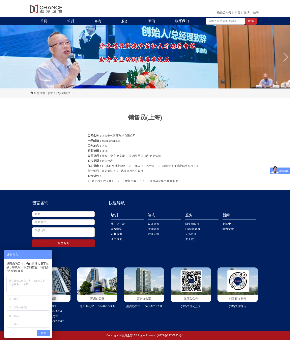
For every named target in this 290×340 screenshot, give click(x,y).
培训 (70, 21)
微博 (247, 12)
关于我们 (191, 239)
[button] (4, 57)
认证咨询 (153, 224)
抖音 (237, 12)
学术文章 (228, 229)
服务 (124, 21)
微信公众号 (224, 12)
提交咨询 (63, 243)
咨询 (97, 21)
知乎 (256, 12)
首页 (43, 21)
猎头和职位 (192, 224)
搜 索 (251, 21)
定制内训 (116, 234)
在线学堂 (116, 229)
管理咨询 (153, 229)
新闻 (151, 21)
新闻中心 (228, 224)
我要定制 (153, 234)
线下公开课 (118, 224)
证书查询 (116, 239)
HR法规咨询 (192, 229)
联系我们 (182, 21)
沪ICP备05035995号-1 (170, 335)
